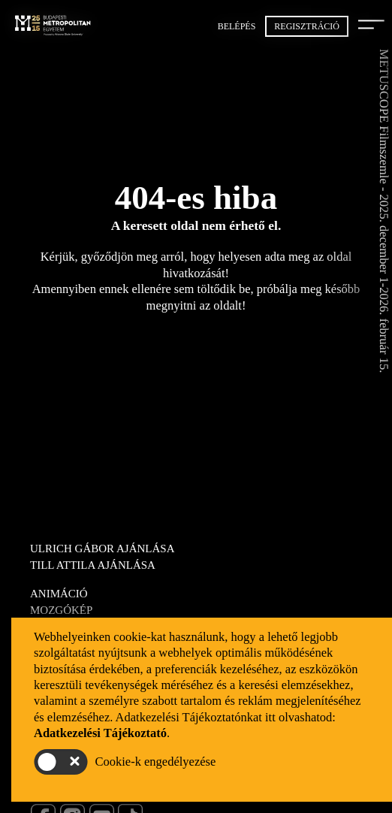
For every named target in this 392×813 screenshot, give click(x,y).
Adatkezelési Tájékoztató (100, 733)
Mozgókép (61, 610)
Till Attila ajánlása (92, 565)
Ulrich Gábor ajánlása (102, 549)
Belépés (237, 26)
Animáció (59, 594)
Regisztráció (306, 26)
